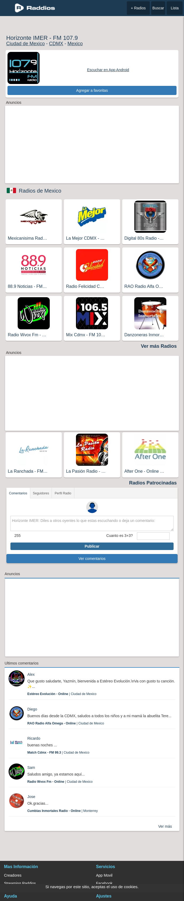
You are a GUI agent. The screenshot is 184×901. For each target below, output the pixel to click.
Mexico (75, 43)
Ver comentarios (91, 558)
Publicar (92, 546)
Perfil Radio (63, 493)
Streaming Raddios (20, 883)
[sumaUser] (153, 536)
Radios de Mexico (40, 191)
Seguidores (41, 493)
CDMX (56, 43)
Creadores (12, 875)
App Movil (104, 875)
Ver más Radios (159, 346)
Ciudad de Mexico (25, 43)
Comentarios (18, 493)
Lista (175, 8)
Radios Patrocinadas (153, 483)
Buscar (158, 8)
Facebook (104, 883)
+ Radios (138, 8)
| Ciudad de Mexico (62, 694)
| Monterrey (62, 811)
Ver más (165, 826)
